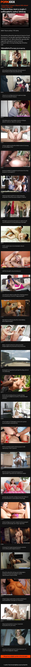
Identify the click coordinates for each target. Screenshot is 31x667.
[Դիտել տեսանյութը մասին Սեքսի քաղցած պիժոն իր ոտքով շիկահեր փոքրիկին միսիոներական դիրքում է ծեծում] (15, 184)
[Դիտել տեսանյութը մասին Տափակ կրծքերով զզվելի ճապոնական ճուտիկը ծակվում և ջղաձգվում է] (15, 159)
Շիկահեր (10, 7)
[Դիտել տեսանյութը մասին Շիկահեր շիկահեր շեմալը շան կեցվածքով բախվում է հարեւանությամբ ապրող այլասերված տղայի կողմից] (15, 560)
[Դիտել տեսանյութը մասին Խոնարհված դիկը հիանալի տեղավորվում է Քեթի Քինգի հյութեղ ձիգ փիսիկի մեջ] (15, 58)
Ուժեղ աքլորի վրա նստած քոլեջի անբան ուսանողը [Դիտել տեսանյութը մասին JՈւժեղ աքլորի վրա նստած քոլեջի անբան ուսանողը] (13, 246)
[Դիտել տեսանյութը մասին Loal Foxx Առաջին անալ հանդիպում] (15, 259)
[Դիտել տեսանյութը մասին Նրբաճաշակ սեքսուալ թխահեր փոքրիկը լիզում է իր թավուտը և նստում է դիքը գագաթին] (15, 283)
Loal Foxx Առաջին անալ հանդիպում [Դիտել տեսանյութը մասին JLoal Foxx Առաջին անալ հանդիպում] (11, 271)
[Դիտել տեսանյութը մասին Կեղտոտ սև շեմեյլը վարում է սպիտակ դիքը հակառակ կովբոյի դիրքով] (15, 83)
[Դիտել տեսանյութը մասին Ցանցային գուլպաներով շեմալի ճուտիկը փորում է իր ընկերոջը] (15, 358)
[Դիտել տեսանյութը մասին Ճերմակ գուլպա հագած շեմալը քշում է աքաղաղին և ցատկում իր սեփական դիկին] (15, 460)
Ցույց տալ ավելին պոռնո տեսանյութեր (16, 656)
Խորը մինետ (5, 5)
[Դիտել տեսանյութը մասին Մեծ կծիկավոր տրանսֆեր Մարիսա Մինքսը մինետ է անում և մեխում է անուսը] (15, 108)
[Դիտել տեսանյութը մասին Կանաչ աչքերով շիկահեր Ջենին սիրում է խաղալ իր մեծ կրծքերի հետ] (15, 134)
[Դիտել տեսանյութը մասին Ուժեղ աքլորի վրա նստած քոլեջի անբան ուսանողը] (15, 234)
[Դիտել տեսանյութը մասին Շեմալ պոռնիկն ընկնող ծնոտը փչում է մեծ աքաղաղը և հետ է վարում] (15, 435)
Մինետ (4, 7)
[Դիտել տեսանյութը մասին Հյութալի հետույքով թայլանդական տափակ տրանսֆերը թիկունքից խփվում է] (15, 535)
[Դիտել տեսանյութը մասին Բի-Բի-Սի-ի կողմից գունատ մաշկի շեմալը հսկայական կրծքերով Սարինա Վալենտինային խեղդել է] (15, 383)
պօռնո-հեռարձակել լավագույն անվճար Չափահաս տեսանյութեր (8, 2)
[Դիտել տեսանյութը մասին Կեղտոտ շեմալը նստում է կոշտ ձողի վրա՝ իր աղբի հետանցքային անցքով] (15, 637)
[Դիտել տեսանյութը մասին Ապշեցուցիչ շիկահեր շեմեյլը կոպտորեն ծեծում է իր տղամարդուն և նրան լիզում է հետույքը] (15, 485)
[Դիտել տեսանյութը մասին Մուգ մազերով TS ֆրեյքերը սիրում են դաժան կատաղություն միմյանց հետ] (15, 410)
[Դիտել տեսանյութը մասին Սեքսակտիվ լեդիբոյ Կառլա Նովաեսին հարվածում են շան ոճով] (15, 612)
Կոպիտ (12, 5)
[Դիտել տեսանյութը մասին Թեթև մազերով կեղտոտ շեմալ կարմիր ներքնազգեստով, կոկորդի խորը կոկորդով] (15, 333)
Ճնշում (18, 5)
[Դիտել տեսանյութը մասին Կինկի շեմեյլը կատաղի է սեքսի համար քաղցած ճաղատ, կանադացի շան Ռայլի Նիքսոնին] (15, 510)
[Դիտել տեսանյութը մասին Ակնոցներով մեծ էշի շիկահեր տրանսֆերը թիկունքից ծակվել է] (15, 308)
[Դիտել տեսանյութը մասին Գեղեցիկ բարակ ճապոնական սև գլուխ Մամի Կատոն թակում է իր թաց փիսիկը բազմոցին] (15, 209)
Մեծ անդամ (24, 5)
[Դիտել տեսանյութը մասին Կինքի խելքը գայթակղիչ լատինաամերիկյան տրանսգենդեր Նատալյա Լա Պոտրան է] (15, 587)
